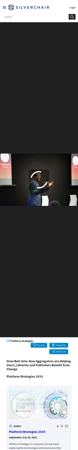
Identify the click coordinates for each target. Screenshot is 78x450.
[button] (72, 16)
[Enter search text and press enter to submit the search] (36, 16)
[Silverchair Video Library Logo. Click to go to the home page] (28, 7)
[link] (38, 404)
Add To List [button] (59, 351)
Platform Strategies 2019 (27, 432)
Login (72, 7)
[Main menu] (4, 7)
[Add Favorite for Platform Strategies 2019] (66, 426)
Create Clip (59, 345)
